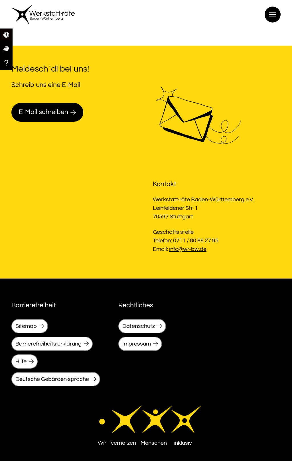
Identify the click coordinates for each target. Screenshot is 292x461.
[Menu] (273, 15)
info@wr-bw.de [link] (187, 249)
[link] (6, 48)
